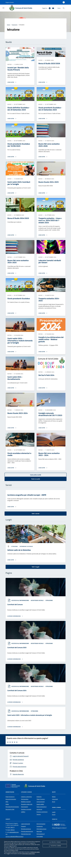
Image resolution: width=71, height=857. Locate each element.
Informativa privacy (41, 829)
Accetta (54, 845)
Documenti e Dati (10, 809)
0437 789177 (11, 827)
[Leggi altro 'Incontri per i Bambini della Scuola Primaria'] (11, 82)
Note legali (39, 831)
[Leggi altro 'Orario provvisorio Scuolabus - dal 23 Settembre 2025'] (42, 118)
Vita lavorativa (24, 799)
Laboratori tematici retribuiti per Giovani (49, 261)
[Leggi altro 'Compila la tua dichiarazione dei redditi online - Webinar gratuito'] (42, 351)
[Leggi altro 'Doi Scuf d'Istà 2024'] (42, 388)
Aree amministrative (11, 799)
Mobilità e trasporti (26, 802)
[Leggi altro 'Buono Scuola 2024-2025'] (42, 193)
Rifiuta (55, 842)
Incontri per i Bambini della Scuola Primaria (18, 68)
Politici (7, 804)
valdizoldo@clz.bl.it (14, 832)
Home (8, 25)
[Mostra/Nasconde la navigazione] (3, 8)
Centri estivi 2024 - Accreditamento (15, 377)
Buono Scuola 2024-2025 (48, 182)
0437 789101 (11, 830)
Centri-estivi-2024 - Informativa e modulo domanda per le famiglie (20, 340)
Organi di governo (10, 797)
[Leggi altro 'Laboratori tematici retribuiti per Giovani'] (42, 273)
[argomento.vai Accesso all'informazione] (20, 600)
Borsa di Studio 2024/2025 (18, 218)
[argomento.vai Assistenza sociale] (37, 600)
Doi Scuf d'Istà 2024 (46, 375)
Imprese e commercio (42, 812)
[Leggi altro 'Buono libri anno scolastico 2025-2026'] (42, 156)
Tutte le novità (35, 479)
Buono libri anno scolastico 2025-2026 (49, 144)
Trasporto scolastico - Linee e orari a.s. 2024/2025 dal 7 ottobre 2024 (49, 220)
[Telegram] (49, 8)
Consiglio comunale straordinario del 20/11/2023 (50, 414)
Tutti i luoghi (35, 567)
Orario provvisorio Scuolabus (18, 298)
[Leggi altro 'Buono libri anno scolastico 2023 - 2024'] (42, 467)
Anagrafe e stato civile (26, 804)
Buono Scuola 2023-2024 (17, 413)
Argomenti (14, 25)
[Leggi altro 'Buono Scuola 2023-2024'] (11, 427)
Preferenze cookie (35, 852)
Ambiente (39, 797)
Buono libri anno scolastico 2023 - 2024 (49, 454)
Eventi (53, 815)
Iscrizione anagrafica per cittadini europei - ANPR (26, 495)
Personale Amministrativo (12, 807)
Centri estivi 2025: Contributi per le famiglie (18, 183)
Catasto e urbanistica (26, 797)
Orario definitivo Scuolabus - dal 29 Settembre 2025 (18, 108)
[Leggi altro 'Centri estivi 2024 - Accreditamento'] (11, 388)
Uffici (7, 802)
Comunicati (55, 799)
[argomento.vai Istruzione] (14, 546)
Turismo (39, 814)
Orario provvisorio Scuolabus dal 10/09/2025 (18, 144)
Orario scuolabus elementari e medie (19, 454)
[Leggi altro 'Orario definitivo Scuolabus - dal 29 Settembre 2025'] (11, 118)
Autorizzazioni (24, 807)
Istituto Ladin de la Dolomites (19, 550)
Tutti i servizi (35, 514)
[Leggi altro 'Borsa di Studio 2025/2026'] (42, 82)
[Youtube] (52, 8)
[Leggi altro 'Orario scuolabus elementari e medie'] (11, 467)
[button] (10, 2)
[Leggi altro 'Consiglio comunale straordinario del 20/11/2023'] (42, 427)
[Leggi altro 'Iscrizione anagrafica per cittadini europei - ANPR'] (11, 506)
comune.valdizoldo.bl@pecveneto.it (14, 836)
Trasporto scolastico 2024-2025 (49, 299)
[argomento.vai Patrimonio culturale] (26, 546)
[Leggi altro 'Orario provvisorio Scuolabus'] (11, 313)
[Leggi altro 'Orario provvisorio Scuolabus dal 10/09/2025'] (11, 156)
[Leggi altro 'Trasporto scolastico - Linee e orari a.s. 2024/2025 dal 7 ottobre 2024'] (42, 235)
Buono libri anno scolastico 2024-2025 (18, 261)
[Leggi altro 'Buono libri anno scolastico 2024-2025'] (11, 273)
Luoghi (53, 812)
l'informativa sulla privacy (28, 853)
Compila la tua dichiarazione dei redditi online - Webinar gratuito (51, 339)
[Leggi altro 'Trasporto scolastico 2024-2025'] (42, 313)
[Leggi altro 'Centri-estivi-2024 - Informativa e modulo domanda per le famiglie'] (11, 351)
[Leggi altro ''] (11, 560)
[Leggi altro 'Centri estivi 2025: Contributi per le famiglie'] (11, 193)
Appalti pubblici (40, 804)
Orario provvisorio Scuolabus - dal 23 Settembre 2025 (50, 108)
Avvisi (53, 802)
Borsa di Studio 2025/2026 (49, 63)
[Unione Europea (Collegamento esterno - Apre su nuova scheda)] (13, 786)
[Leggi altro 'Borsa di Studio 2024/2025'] (11, 235)
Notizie (54, 797)
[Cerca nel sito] (63, 8)
